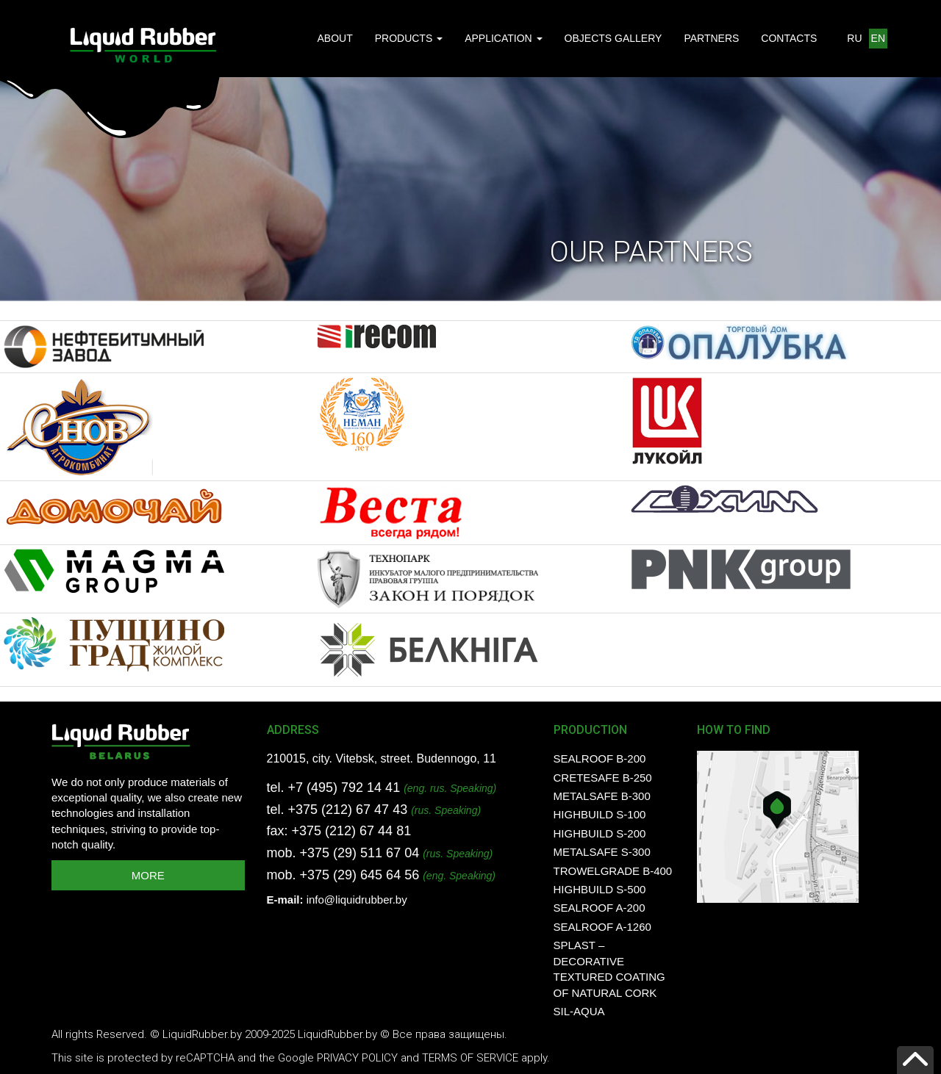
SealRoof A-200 (599, 907)
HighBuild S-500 (600, 889)
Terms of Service (470, 1057)
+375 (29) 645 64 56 (360, 875)
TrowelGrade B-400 (613, 871)
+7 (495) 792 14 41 (344, 787)
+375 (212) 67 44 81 (352, 830)
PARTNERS (711, 38)
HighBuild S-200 (600, 833)
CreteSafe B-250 (603, 777)
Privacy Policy (357, 1057)
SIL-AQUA (579, 1011)
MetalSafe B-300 (602, 796)
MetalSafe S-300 (602, 852)
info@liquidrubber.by (357, 899)
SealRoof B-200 (600, 758)
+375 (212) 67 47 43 (348, 809)
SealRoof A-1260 (602, 926)
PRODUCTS (409, 38)
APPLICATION (503, 38)
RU (854, 38)
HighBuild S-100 (600, 814)
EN (878, 38)
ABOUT (334, 38)
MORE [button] (148, 875)
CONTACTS (789, 38)
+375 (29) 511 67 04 (360, 853)
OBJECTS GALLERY (613, 38)
